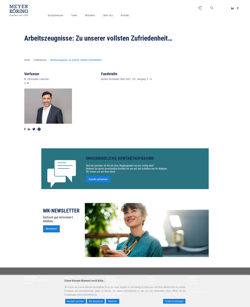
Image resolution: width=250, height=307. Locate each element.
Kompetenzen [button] (57, 15)
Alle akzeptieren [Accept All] (96, 301)
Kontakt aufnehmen (98, 180)
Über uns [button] (109, 15)
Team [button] (76, 15)
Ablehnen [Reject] (112, 301)
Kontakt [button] (126, 15)
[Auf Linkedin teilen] (29, 129)
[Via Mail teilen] (39, 129)
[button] (200, 8)
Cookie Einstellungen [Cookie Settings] (174, 301)
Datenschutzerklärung (86, 294)
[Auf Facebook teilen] (25, 129)
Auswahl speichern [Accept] (75, 301)
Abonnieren (51, 230)
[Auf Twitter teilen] (33, 129)
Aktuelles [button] (91, 15)
